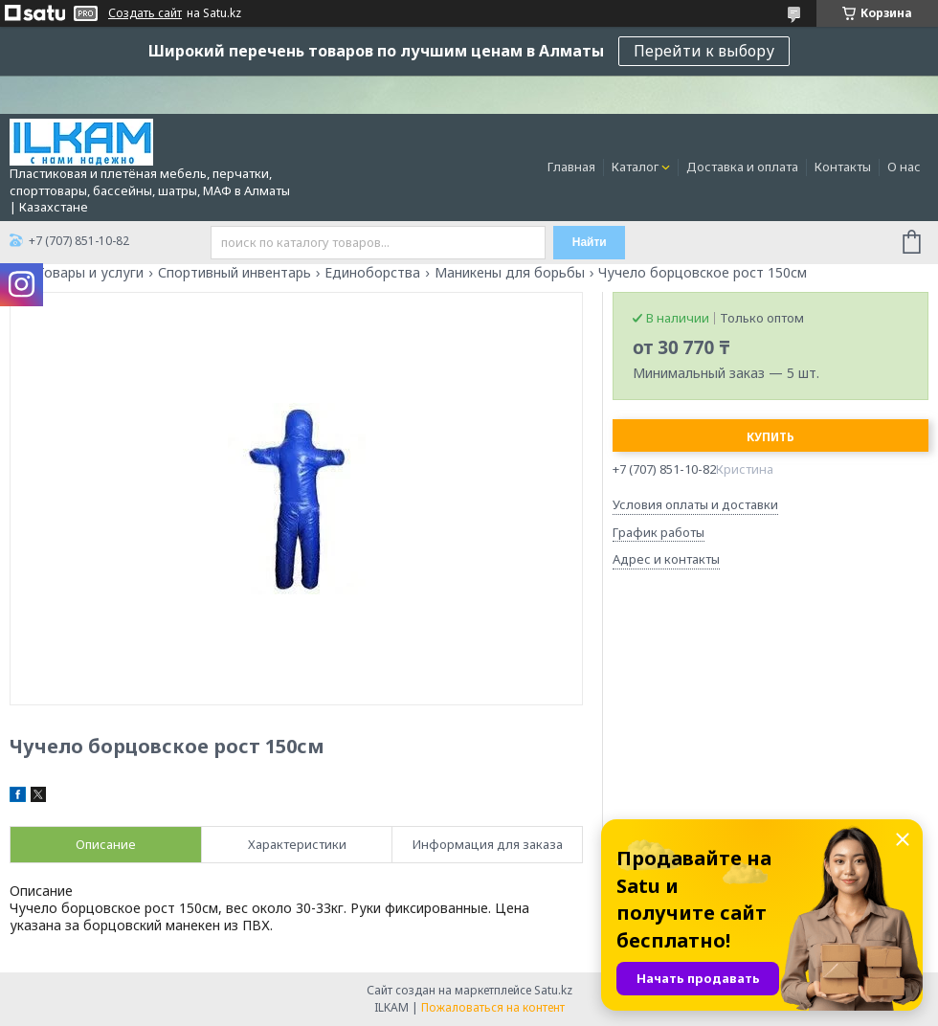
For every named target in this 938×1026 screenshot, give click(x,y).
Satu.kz (553, 990)
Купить (770, 437)
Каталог (635, 166)
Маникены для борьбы (510, 272)
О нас (904, 166)
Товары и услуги (90, 272)
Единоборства (372, 272)
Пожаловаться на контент (493, 1007)
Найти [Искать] (589, 242)
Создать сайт (145, 13)
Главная (571, 166)
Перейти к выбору (704, 50)
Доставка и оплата (742, 166)
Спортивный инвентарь (234, 272)
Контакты (843, 166)
